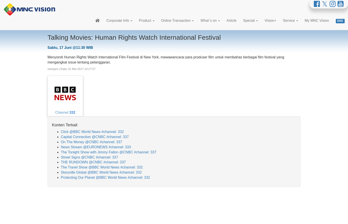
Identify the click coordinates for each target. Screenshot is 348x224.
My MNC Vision (317, 20)
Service (290, 20)
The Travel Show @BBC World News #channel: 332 (102, 167)
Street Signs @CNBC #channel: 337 (89, 157)
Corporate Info (119, 20)
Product (146, 20)
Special (250, 20)
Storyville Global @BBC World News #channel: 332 (101, 172)
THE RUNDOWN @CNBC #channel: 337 (93, 162)
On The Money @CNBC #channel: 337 (91, 142)
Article (231, 20)
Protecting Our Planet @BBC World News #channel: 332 (105, 177)
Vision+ (270, 20)
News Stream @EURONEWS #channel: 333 (96, 147)
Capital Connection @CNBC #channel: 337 (95, 137)
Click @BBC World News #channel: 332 (92, 132)
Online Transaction (177, 20)
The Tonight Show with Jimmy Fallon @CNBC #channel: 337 (108, 152)
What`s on (210, 20)
